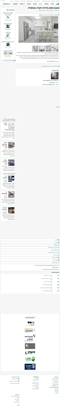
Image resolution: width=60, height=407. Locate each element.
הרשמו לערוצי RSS (14, 383)
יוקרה (45, 14)
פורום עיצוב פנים (55, 379)
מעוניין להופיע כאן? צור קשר (9, 60)
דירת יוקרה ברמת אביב (48, 275)
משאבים (37, 387)
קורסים (37, 378)
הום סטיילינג (56, 381)
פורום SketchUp (55, 385)
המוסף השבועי (55, 257)
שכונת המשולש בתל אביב (47, 284)
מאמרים (57, 1)
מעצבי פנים (56, 390)
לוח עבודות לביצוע (46, 1)
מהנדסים (56, 391)
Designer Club (36, 379)
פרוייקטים (53, 1)
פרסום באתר (16, 399)
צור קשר (17, 400)
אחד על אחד (22, 1)
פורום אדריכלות (55, 378)
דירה (48, 14)
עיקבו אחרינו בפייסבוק (14, 381)
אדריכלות (51, 14)
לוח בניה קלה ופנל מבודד (53, 252)
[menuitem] (57, 1)
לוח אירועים (16, 1)
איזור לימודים (56, 260)
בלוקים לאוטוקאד (35, 385)
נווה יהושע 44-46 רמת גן (47, 290)
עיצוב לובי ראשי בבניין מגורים (46, 278)
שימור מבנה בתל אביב (48, 281)
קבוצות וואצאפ (55, 262)
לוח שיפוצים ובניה (55, 250)
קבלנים (57, 393)
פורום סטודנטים (55, 382)
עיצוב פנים (56, 14)
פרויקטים (56, 245)
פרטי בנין (37, 384)
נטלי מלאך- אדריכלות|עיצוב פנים (53, 10)
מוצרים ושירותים (30, 1)
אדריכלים (56, 388)
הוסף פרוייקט (55, 267)
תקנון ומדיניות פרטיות (15, 396)
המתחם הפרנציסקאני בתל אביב (46, 287)
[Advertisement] (37, 96)
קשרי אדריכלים (37, 1)
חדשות (57, 240)
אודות (18, 397)
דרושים (11, 1)
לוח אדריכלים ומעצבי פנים (53, 247)
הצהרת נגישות (16, 402)
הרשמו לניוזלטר (15, 379)
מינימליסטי (41, 14)
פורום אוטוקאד (55, 384)
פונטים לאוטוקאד (35, 388)
